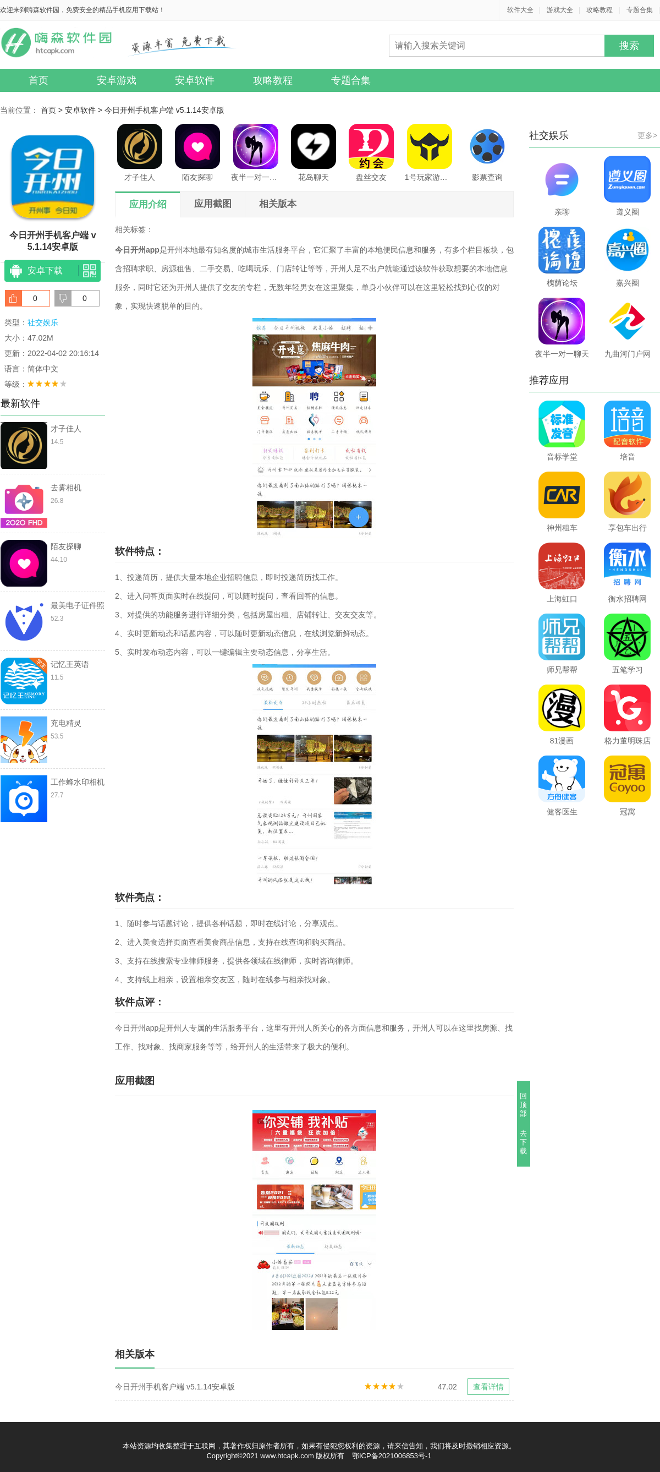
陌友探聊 (197, 153)
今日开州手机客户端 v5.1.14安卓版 (164, 110)
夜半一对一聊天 (255, 153)
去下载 (523, 1142)
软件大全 (520, 10)
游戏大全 (560, 10)
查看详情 (488, 1386)
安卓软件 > (85, 110)
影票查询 (487, 153)
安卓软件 (195, 80)
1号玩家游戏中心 (429, 153)
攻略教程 (599, 10)
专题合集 (639, 10)
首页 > (53, 110)
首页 (38, 80)
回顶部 (523, 1105)
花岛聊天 (313, 153)
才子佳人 (139, 153)
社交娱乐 (43, 322)
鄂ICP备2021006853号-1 (392, 1456)
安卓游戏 (116, 80)
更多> (647, 135)
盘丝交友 (371, 153)
